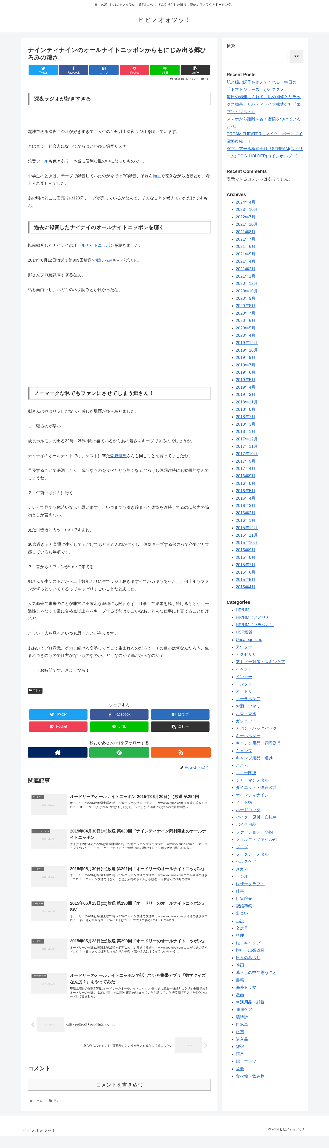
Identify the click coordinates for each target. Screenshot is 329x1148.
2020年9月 (245, 298)
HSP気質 (244, 632)
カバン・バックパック (256, 728)
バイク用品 (246, 824)
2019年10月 (247, 350)
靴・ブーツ (246, 1061)
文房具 (242, 928)
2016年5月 (245, 490)
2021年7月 (245, 239)
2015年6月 (245, 572)
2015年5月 (245, 579)
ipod (157, 176)
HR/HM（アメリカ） (255, 617)
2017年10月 (247, 453)
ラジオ (35, 690)
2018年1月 (245, 431)
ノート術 (244, 802)
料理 (240, 935)
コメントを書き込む (119, 1097)
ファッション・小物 (254, 832)
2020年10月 (247, 291)
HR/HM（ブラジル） (255, 625)
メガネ (242, 869)
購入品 (242, 1039)
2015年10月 (247, 542)
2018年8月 (245, 409)
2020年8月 (245, 305)
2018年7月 (245, 416)
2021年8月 (245, 232)
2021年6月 (245, 246)
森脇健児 (118, 455)
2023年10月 (247, 209)
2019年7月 (245, 365)
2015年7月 (245, 564)
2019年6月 (245, 372)
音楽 (240, 1068)
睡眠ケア (244, 1009)
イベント (244, 669)
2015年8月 (245, 557)
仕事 (240, 891)
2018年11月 (247, 402)
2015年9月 (245, 550)
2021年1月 (245, 276)
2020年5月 (245, 328)
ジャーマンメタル (252, 780)
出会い (242, 913)
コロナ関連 (246, 773)
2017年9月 (245, 461)
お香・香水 (246, 713)
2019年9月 (245, 357)
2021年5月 (245, 254)
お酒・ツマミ (248, 706)
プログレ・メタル (252, 854)
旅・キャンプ (248, 943)
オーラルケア (248, 699)
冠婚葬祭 (244, 906)
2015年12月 (247, 527)
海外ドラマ (246, 987)
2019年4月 (245, 387)
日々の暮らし (248, 957)
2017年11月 (247, 446)
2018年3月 (245, 424)
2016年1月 (245, 520)
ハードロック (248, 810)
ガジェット (246, 721)
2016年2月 (245, 513)
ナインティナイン (252, 795)
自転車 (242, 1024)
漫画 (240, 994)
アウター (244, 647)
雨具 (240, 1054)
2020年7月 (245, 313)
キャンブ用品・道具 (254, 758)
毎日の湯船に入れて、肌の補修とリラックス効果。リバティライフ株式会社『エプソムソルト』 (264, 104)
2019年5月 (245, 379)
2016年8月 (245, 483)
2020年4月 (245, 335)
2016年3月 (245, 505)
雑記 (240, 1046)
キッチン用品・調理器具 (258, 743)
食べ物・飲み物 (250, 1076)
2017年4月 (245, 468)
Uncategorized (249, 639)
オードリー (246, 691)
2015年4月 (245, 587)
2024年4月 (245, 202)
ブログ (242, 847)
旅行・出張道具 (250, 950)
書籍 (240, 980)
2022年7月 (245, 217)
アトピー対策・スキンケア (260, 662)
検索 (231, 46)
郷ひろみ (104, 260)
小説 (240, 921)
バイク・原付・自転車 (256, 817)
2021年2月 (245, 269)
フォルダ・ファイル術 (256, 839)
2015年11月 (247, 535)
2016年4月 (245, 498)
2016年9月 (245, 476)
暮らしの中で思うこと (256, 972)
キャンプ (244, 750)
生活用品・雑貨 (250, 1002)
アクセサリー (248, 654)
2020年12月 (247, 283)
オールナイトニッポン (93, 245)
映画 (240, 965)
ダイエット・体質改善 (256, 787)
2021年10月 (247, 224)
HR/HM (242, 610)
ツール (42, 161)
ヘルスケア (246, 861)
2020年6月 (245, 320)
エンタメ (244, 684)
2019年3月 (245, 394)
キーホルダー (248, 736)
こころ (242, 765)
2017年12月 (247, 439)
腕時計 (242, 1017)
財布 (240, 1031)
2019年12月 (247, 342)
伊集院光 (244, 898)
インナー (244, 676)
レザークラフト (250, 884)
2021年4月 (245, 261)
